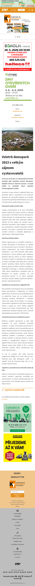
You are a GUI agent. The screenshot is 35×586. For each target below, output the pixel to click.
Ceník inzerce (17, 554)
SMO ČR (5, 572)
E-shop (17, 522)
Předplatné (17, 516)
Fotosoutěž (17, 525)
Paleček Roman (17, 111)
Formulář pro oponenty (17, 544)
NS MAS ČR (23, 572)
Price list (17, 557)
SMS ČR (10, 572)
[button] (17, 495)
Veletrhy (21, 117)
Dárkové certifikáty (17, 519)
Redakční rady (17, 541)
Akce (17, 528)
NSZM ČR (29, 572)
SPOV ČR (16, 572)
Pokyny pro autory (17, 538)
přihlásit (4, 399)
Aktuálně (14, 117)
